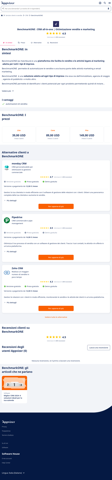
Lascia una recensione (98, 347)
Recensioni (52, 43)
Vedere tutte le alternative (56, 317)
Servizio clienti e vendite (14, 15)
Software (5, 447)
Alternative (36, 43)
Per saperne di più (56, 206)
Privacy (4, 427)
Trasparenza (6, 431)
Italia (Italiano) (17, 472)
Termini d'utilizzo (8, 435)
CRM (26, 15)
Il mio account (7, 458)
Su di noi (5, 443)
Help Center (6, 463)
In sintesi (7, 43)
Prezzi (21, 43)
